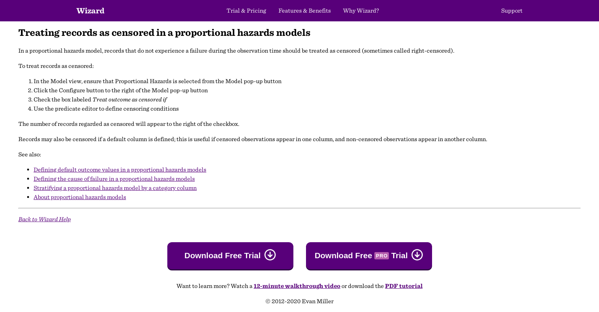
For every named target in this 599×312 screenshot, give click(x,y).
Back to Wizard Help (44, 219)
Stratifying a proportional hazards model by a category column (115, 187)
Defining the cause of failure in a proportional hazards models (114, 178)
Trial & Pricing (246, 10)
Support (512, 10)
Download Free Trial (223, 255)
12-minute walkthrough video (297, 285)
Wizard (90, 10)
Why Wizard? (361, 10)
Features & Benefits (304, 10)
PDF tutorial (404, 285)
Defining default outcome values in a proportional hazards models (120, 169)
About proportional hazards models (80, 197)
